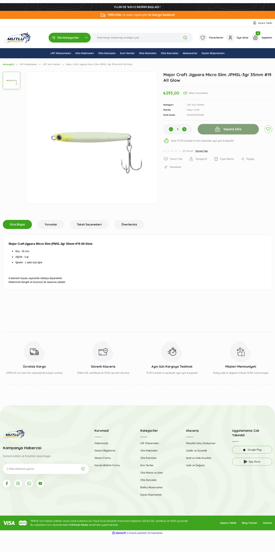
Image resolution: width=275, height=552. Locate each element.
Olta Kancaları (148, 480)
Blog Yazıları (249, 523)
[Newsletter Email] (46, 469)
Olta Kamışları (148, 458)
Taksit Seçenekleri (89, 224)
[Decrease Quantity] (171, 129)
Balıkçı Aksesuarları (151, 487)
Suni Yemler (146, 465)
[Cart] (261, 37)
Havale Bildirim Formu (107, 465)
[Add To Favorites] (268, 129)
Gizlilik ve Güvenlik (196, 450)
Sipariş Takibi (228, 523)
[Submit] (83, 469)
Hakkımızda (101, 443)
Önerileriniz (129, 224)
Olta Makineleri (148, 450)
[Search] (121, 38)
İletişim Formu (103, 458)
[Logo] (18, 37)
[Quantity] (177, 129)
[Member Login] (237, 37)
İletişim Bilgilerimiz (105, 450)
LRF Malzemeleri (149, 443)
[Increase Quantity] (184, 129)
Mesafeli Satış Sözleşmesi (200, 443)
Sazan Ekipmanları (151, 494)
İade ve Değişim (195, 465)
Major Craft (193, 109)
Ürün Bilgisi (17, 224)
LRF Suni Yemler (195, 104)
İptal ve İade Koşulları (198, 458)
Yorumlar (51, 224)
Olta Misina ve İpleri (151, 472)
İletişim (267, 523)
